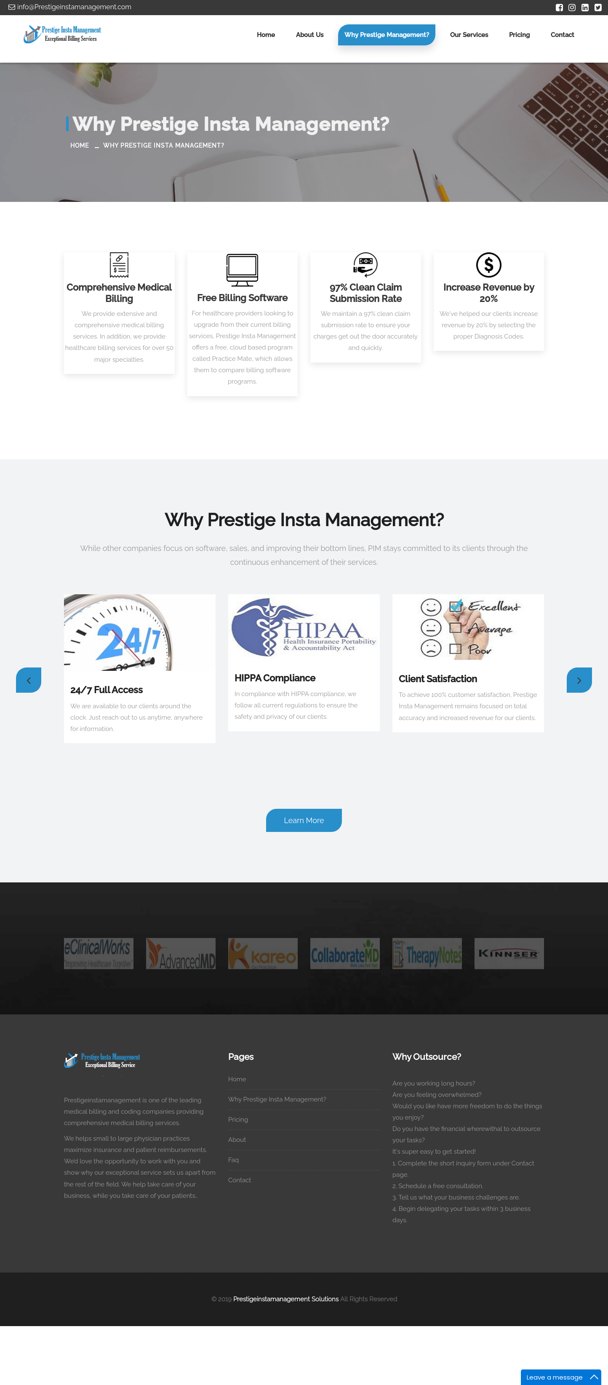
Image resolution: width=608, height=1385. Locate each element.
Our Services (469, 35)
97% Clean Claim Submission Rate (366, 293)
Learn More (304, 820)
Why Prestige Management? (386, 35)
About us (309, 35)
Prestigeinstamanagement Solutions (286, 1299)
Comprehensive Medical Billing (119, 293)
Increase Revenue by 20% (488, 293)
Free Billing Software (242, 297)
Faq (237, 1160)
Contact (562, 35)
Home (266, 35)
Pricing (519, 35)
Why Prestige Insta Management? (163, 145)
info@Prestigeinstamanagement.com (68, 7)
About (241, 1140)
